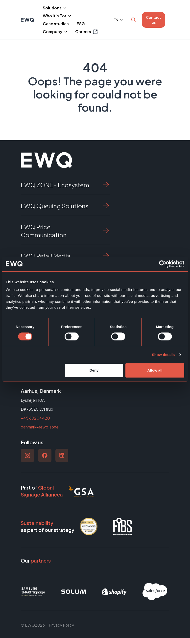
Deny (94, 370)
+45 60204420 (35, 418)
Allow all (154, 370)
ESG (81, 23)
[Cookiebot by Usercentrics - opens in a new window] (162, 264)
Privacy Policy (61, 625)
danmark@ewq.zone (40, 426)
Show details (163, 355)
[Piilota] (64, 8)
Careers (86, 32)
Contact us (153, 19)
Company (53, 31)
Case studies (56, 23)
